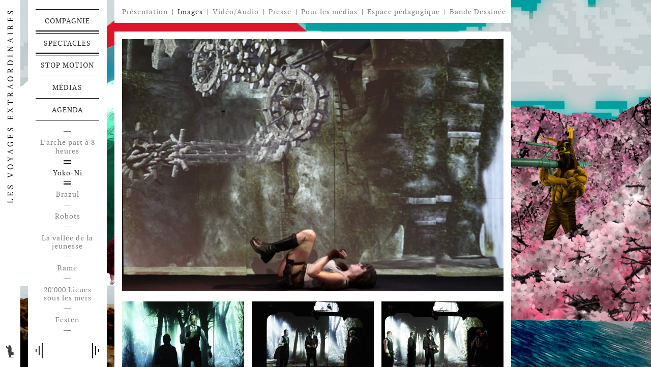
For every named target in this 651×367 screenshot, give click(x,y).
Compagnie (67, 20)
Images (190, 11)
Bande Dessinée (478, 12)
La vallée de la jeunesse (67, 242)
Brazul (67, 194)
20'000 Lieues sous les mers (68, 294)
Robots (67, 216)
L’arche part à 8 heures (67, 147)
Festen (67, 320)
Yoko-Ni (67, 173)
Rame (67, 268)
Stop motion (67, 65)
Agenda (67, 109)
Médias (67, 87)
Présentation (145, 11)
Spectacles (67, 43)
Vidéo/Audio (236, 11)
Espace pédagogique (403, 12)
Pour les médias (329, 11)
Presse (280, 11)
